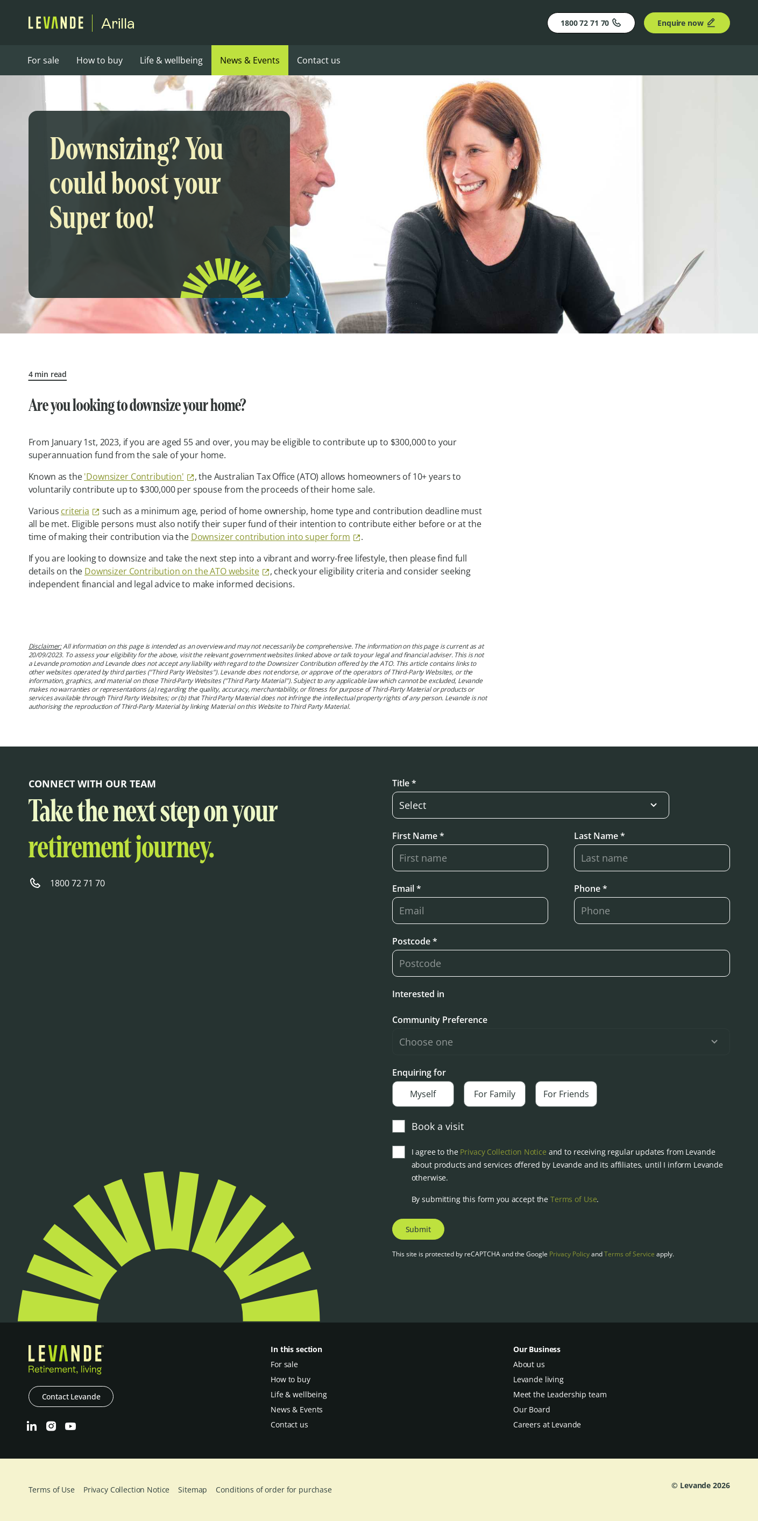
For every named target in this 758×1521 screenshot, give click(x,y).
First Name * (418, 835)
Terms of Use (573, 1199)
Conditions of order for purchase (274, 1489)
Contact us (319, 60)
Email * (406, 888)
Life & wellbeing (171, 60)
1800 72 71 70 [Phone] (591, 22)
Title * (404, 783)
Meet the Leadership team (560, 1394)
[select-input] (530, 805)
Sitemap (192, 1489)
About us (529, 1364)
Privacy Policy (569, 1254)
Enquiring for (419, 1072)
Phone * (590, 888)
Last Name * (599, 835)
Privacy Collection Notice (503, 1152)
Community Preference (439, 1019)
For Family (494, 1094)
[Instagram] (51, 1426)
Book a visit (428, 1126)
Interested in (418, 994)
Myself (423, 1094)
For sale (43, 60)
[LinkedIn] (31, 1426)
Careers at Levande (547, 1424)
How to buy (99, 60)
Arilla (118, 23)
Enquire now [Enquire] (686, 22)
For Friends (566, 1094)
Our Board (531, 1409)
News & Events (250, 60)
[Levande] (56, 26)
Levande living (538, 1379)
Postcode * (414, 941)
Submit (418, 1229)
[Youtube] (70, 1426)
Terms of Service (629, 1254)
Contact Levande (71, 1396)
